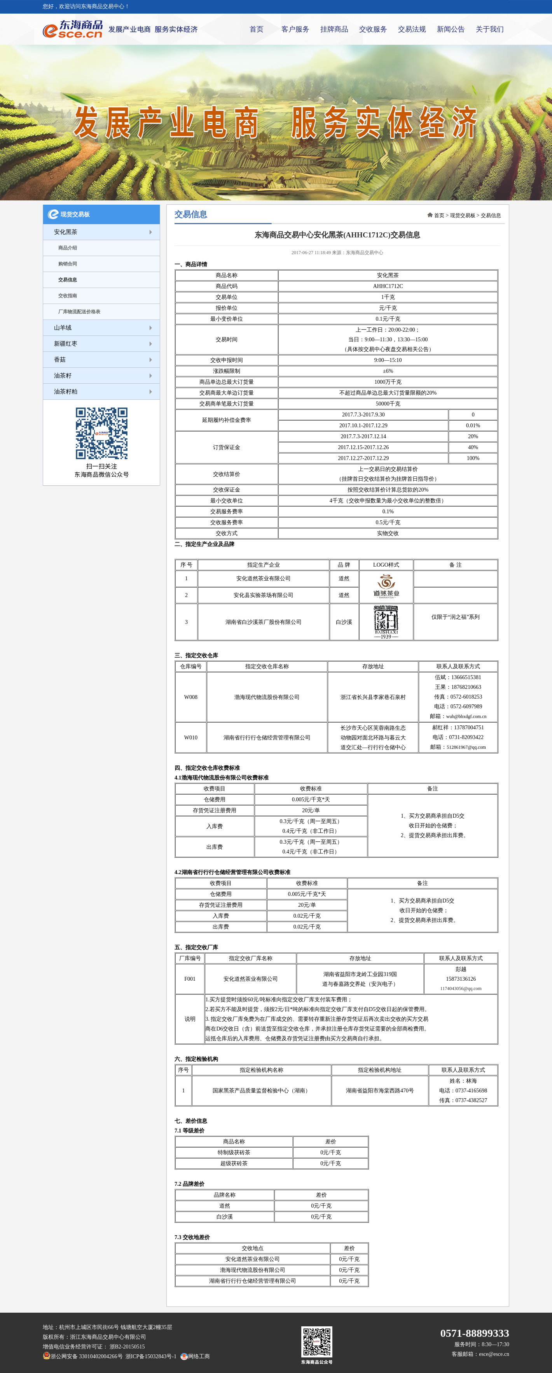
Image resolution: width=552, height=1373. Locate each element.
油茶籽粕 (65, 391)
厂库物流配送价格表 (79, 311)
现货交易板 (75, 214)
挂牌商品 (334, 29)
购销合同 (67, 264)
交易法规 (412, 29)
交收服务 (373, 29)
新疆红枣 (65, 344)
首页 (257, 29)
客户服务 (295, 29)
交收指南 (67, 295)
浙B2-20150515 (127, 1347)
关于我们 (490, 29)
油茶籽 (63, 375)
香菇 (60, 359)
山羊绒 (63, 328)
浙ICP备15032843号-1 (149, 1356)
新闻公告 (451, 29)
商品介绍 (67, 248)
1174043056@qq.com (461, 988)
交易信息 (67, 280)
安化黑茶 (65, 232)
